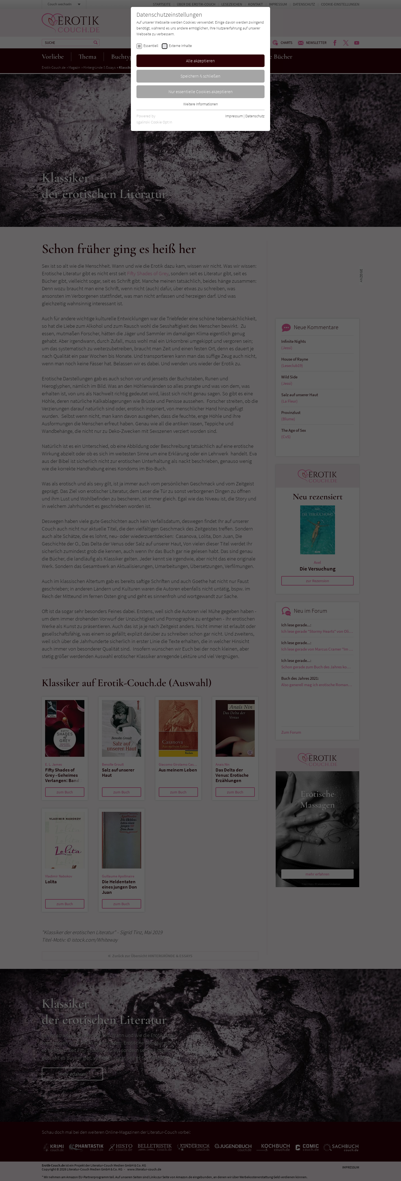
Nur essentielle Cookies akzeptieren (200, 91)
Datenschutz (255, 115)
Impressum (234, 115)
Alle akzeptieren (200, 60)
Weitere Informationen (200, 103)
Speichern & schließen (200, 76)
